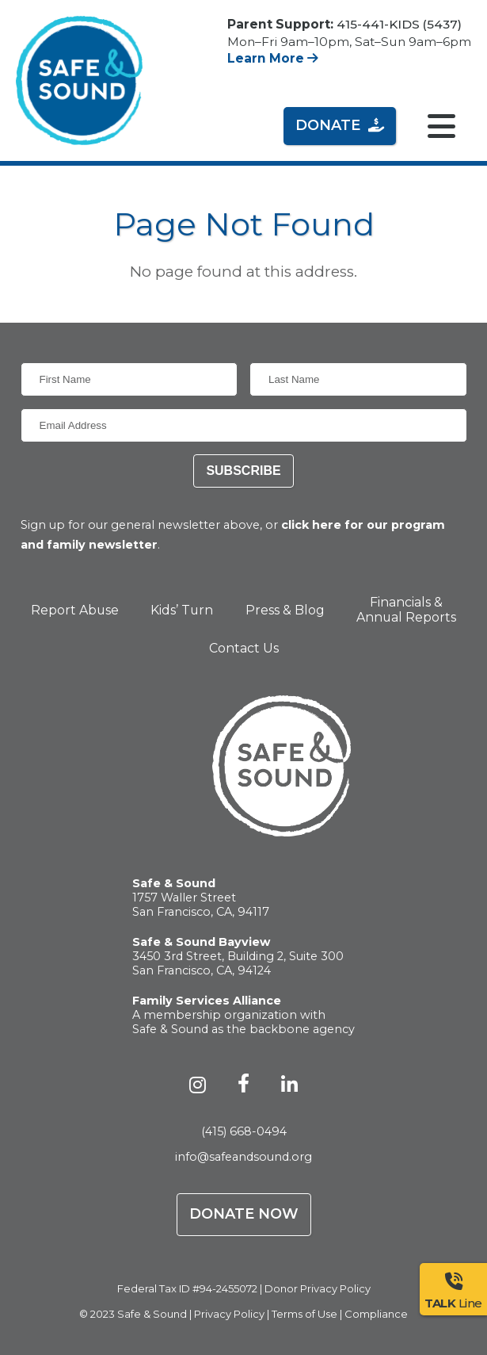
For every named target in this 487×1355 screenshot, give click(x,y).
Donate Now (244, 1214)
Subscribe (243, 470)
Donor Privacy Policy (317, 1288)
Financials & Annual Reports (406, 610)
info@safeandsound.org (243, 1157)
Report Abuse (75, 610)
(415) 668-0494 (244, 1131)
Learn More (272, 58)
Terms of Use (304, 1313)
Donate (339, 125)
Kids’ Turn (181, 610)
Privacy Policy (229, 1313)
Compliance (376, 1313)
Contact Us (244, 648)
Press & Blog (285, 610)
